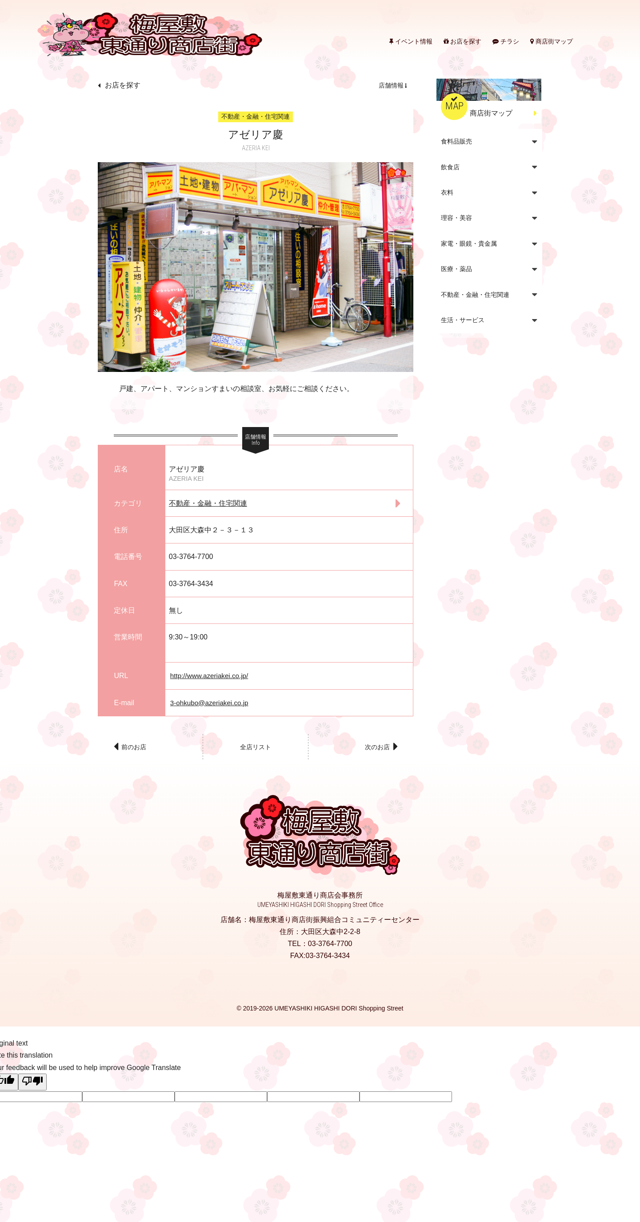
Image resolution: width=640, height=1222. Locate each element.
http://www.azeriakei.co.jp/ (211, 675)
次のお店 (375, 748)
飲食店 (450, 167)
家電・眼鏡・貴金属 (469, 243)
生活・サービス (462, 319)
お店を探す (463, 41)
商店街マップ (551, 41)
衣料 (447, 192)
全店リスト (255, 748)
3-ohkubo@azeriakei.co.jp (211, 703)
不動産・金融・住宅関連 (208, 503)
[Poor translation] (32, 1084)
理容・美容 (456, 217)
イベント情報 (410, 41)
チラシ (505, 41)
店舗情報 (391, 85)
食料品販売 (456, 141)
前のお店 (136, 748)
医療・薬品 (456, 268)
